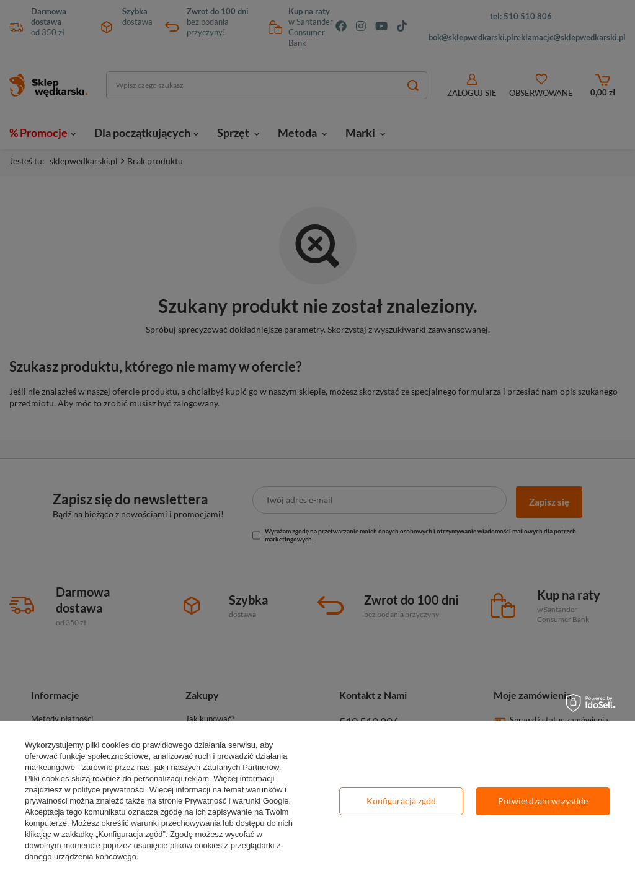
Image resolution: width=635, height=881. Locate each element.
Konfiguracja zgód (401, 801)
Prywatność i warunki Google (237, 800)
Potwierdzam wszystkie (543, 801)
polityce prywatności (108, 789)
